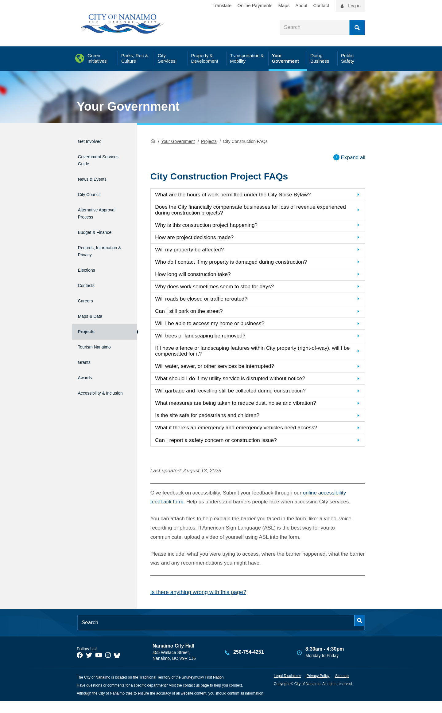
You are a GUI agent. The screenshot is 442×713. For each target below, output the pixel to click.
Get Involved (93, 140)
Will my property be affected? (194, 251)
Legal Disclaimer (287, 687)
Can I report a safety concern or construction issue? (223, 451)
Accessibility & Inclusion (95, 369)
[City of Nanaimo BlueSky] (118, 667)
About (301, 5)
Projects (209, 140)
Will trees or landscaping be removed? (206, 342)
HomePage (152, 140)
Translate (221, 5)
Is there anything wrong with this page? (198, 604)
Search (357, 27)
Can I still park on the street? (194, 316)
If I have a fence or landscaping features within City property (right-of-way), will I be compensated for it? (253, 358)
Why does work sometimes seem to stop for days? (222, 290)
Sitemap (342, 687)
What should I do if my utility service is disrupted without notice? (239, 387)
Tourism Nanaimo (99, 326)
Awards (86, 352)
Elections (88, 260)
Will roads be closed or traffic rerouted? (207, 303)
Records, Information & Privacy (94, 240)
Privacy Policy (318, 687)
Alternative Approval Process (99, 203)
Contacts (88, 273)
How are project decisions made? (200, 239)
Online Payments (254, 5)
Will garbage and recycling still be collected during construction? (239, 399)
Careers (87, 286)
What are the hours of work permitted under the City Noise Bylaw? (242, 194)
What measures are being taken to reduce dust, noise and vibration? (245, 412)
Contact (321, 5)
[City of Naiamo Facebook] (80, 667)
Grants (85, 339)
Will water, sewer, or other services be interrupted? (222, 374)
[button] (258, 194)
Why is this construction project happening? (213, 226)
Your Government (128, 106)
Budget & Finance (100, 220)
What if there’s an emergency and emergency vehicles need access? (246, 438)
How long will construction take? (198, 277)
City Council (92, 186)
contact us (191, 697)
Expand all (353, 157)
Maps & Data (93, 300)
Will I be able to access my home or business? (217, 329)
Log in (354, 5)
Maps (284, 5)
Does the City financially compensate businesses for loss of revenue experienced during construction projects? (245, 209)
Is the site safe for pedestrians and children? (214, 425)
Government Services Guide (96, 157)
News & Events (96, 173)
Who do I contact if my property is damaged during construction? (240, 264)
